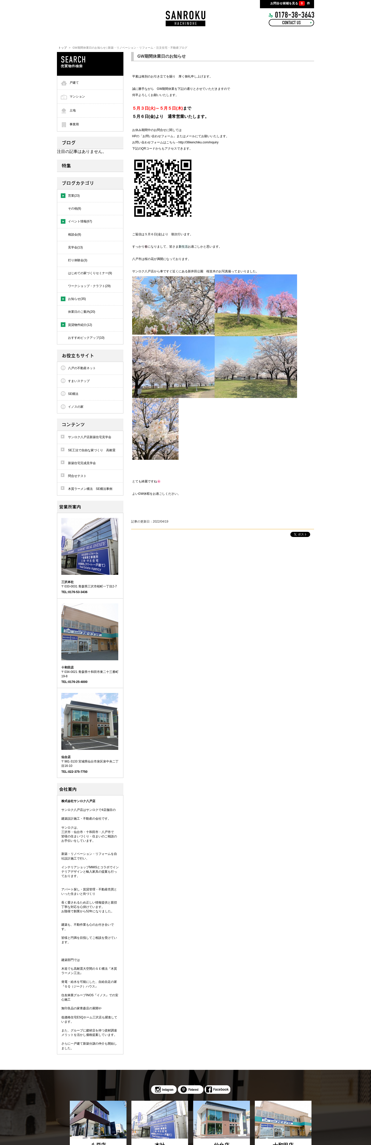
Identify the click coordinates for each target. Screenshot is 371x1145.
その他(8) (74, 208)
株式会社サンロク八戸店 (78, 801)
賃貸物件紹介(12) (80, 325)
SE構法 (73, 394)
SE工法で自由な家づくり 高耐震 (91, 450)
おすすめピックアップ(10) (86, 338)
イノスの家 (75, 407)
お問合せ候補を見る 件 (290, 3)
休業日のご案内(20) (81, 312)
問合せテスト (77, 476)
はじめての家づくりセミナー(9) (90, 273)
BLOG (214, 36)
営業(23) (74, 195)
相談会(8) (74, 234)
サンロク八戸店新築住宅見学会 (89, 437)
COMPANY (274, 36)
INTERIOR (154, 36)
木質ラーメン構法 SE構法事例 (90, 489)
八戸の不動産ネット (82, 368)
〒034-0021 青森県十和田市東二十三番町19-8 (90, 672)
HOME (93, 36)
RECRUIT (242, 36)
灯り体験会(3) (77, 260)
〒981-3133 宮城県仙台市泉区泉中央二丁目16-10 (90, 761)
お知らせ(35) (77, 299)
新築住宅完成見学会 (82, 463)
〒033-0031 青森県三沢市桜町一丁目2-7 (89, 584)
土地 (73, 110)
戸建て (74, 82)
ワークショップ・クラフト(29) (89, 286)
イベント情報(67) (80, 221)
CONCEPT (122, 36)
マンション (77, 96)
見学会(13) (75, 247)
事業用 (74, 124)
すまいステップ (79, 381)
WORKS (186, 36)
